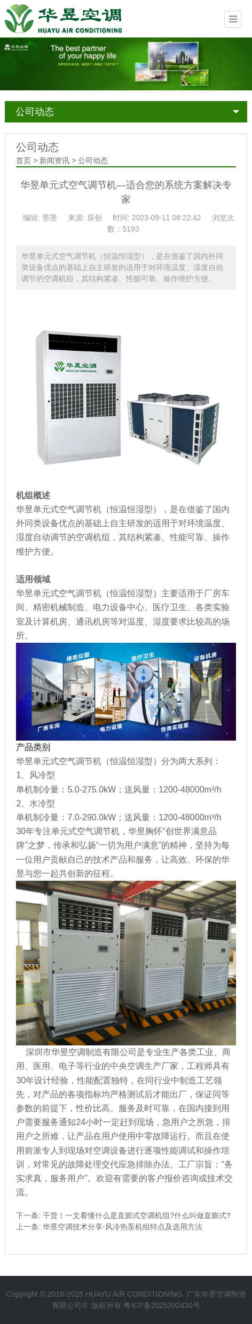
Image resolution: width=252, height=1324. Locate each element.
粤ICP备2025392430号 (161, 1305)
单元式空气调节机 (85, 831)
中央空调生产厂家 (144, 1066)
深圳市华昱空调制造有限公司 (81, 1052)
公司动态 (34, 111)
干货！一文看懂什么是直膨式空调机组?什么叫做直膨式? (137, 1215)
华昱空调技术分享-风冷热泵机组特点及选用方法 (122, 1226)
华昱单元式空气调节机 (58, 509)
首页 (23, 160)
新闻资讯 (54, 160)
